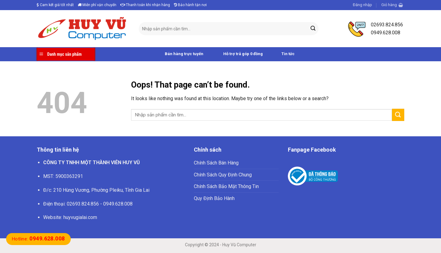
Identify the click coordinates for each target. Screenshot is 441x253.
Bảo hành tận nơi (190, 5)
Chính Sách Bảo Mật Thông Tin (226, 186)
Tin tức (282, 54)
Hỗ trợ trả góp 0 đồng (236, 54)
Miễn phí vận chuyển (97, 5)
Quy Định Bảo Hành (214, 198)
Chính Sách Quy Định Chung (223, 175)
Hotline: (38, 239)
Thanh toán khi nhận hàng (145, 5)
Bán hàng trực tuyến (177, 54)
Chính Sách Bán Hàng (216, 163)
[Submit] (313, 29)
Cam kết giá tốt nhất (55, 5)
